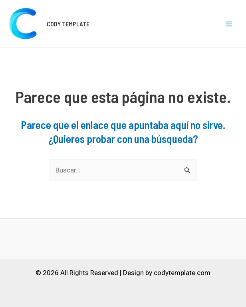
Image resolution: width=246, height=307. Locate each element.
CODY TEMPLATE (68, 24)
